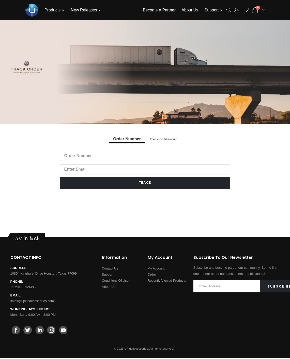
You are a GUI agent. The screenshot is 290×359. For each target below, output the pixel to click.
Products (53, 10)
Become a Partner (159, 10)
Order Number (126, 139)
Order (152, 275)
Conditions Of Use (115, 281)
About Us (189, 10)
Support (212, 10)
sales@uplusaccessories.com (32, 302)
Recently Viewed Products (167, 281)
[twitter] (28, 331)
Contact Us (110, 269)
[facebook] (16, 331)
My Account (156, 269)
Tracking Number (163, 140)
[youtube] (63, 331)
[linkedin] (40, 331)
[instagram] (51, 331)
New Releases (84, 10)
